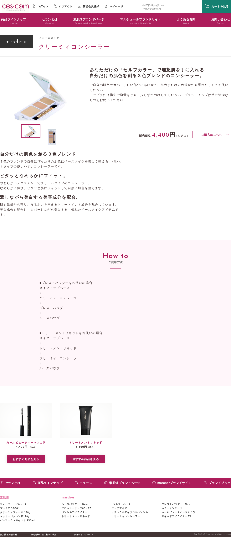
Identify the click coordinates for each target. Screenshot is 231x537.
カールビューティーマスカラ (178, 512)
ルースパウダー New (75, 504)
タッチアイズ (119, 508)
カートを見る (220, 6)
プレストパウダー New (176, 504)
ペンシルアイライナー (74, 512)
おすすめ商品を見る (26, 459)
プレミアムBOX (9, 508)
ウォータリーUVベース (13, 504)
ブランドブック (219, 483)
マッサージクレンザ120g (15, 516)
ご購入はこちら (211, 134)
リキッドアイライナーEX (176, 516)
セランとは (12, 483)
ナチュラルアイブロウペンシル (130, 512)
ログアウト (65, 6)
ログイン (43, 6)
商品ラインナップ (50, 483)
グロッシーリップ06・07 (76, 508)
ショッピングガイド (83, 535)
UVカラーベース (121, 504)
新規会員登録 (91, 6)
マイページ (116, 6)
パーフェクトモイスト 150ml (17, 520)
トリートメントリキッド (76, 516)
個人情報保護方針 (8, 535)
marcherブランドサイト (174, 483)
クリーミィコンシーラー (126, 516)
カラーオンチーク (172, 508)
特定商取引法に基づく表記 (44, 535)
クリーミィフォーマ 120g (15, 512)
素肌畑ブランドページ (124, 483)
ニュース (86, 483)
